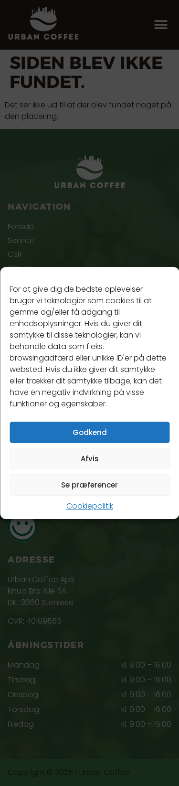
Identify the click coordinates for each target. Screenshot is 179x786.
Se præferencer (89, 485)
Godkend (90, 432)
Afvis (90, 459)
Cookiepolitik (89, 505)
